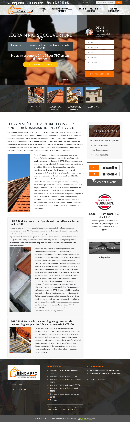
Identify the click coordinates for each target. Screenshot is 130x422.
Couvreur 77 (43, 9)
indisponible (16, 2)
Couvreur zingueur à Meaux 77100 (63, 376)
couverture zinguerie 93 (73, 407)
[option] (36, 97)
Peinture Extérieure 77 (113, 9)
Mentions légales (69, 418)
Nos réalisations (40, 64)
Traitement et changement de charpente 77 (89, 9)
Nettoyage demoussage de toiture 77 (62, 9)
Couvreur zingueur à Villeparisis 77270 (65, 385)
